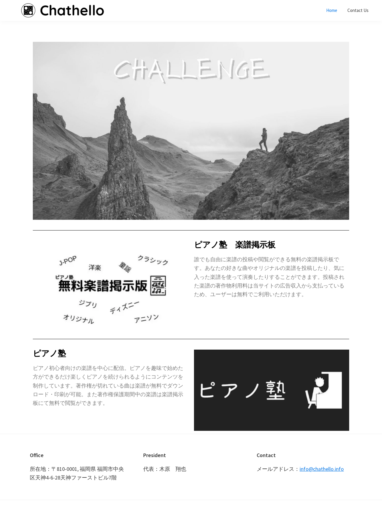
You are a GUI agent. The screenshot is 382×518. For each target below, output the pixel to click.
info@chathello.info (322, 468)
